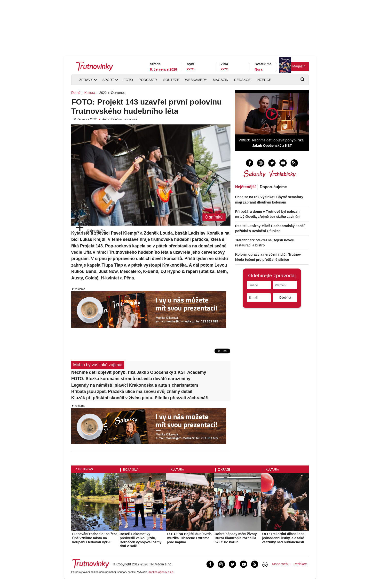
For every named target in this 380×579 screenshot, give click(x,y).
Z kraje (224, 469)
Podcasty (148, 80)
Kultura (89, 93)
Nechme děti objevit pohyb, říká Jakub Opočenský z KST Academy (138, 372)
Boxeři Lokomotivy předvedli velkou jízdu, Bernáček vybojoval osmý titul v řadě (140, 540)
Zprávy (86, 80)
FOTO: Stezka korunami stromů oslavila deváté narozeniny (130, 378)
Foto (128, 80)
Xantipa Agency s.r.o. (161, 572)
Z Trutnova (84, 469)
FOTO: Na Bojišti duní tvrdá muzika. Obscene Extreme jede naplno (189, 538)
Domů (75, 93)
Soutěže (171, 80)
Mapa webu (280, 564)
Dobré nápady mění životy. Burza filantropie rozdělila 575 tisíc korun (236, 538)
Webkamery (196, 80)
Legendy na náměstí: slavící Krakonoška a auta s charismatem (134, 385)
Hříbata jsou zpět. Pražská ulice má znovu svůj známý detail (131, 391)
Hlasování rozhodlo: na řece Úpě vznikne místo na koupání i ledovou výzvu (95, 538)
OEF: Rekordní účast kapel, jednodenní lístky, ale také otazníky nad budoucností (284, 538)
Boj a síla (130, 469)
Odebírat (285, 297)
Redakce (242, 80)
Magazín (298, 66)
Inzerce (263, 80)
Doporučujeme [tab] (273, 187)
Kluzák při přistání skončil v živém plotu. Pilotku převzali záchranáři (139, 397)
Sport (108, 80)
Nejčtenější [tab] (245, 187)
